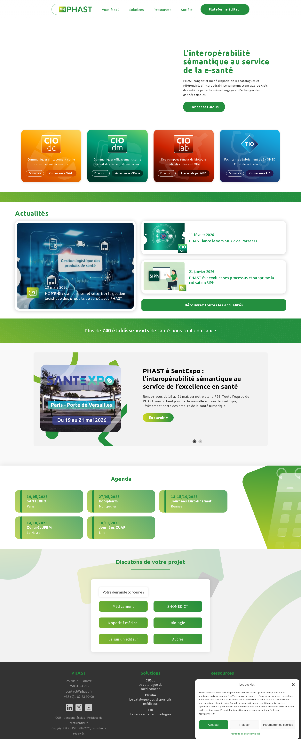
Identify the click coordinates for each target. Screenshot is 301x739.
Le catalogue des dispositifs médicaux (150, 698)
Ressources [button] (166, 9)
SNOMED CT (177, 605)
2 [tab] (200, 441)
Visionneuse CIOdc (61, 173)
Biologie (178, 621)
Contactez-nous (204, 106)
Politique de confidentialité (245, 733)
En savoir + (34, 173)
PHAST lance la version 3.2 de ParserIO (223, 240)
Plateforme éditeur (228, 9)
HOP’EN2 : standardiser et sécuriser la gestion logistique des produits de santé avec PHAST (85, 293)
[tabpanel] (151, 398)
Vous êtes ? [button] (114, 9)
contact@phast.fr (79, 690)
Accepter (213, 724)
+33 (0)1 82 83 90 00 (78, 696)
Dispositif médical (123, 621)
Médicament (123, 605)
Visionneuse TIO (260, 173)
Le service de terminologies (150, 711)
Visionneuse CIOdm (127, 173)
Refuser (244, 724)
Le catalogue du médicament (150, 683)
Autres (177, 638)
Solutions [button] (140, 9)
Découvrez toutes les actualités (214, 304)
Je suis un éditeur (123, 638)
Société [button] (190, 9)
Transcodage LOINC (194, 173)
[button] (293, 685)
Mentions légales (74, 717)
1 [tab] (194, 441)
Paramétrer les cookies (278, 724)
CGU (57, 717)
